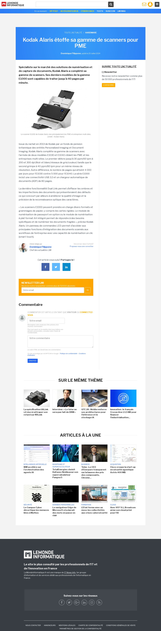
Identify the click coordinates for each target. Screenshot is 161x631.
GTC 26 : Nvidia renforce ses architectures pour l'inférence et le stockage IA (94, 413)
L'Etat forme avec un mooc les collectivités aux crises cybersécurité (94, 510)
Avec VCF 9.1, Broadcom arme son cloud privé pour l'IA (123, 510)
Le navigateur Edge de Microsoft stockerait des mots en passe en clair (64, 511)
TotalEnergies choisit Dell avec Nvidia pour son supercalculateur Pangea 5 (65, 473)
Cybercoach (87, 11)
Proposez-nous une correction (81, 246)
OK (87, 290)
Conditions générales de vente (120, 625)
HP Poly (54, 11)
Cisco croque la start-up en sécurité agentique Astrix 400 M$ (123, 470)
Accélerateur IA (69, 11)
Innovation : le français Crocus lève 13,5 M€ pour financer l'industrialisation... (123, 413)
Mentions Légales (67, 625)
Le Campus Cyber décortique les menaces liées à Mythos (36, 510)
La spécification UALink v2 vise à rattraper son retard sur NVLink (36, 412)
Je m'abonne (108, 85)
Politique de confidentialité (68, 353)
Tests (100, 11)
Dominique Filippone (40, 247)
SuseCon (110, 11)
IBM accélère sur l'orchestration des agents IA (34, 470)
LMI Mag (121, 11)
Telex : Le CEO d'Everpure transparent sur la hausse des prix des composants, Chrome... (93, 472)
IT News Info (70, 572)
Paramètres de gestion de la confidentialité (80, 629)
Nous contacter (33, 625)
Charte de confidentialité (90, 625)
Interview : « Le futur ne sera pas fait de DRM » (64, 410)
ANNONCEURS (50, 625)
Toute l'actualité (73, 32)
